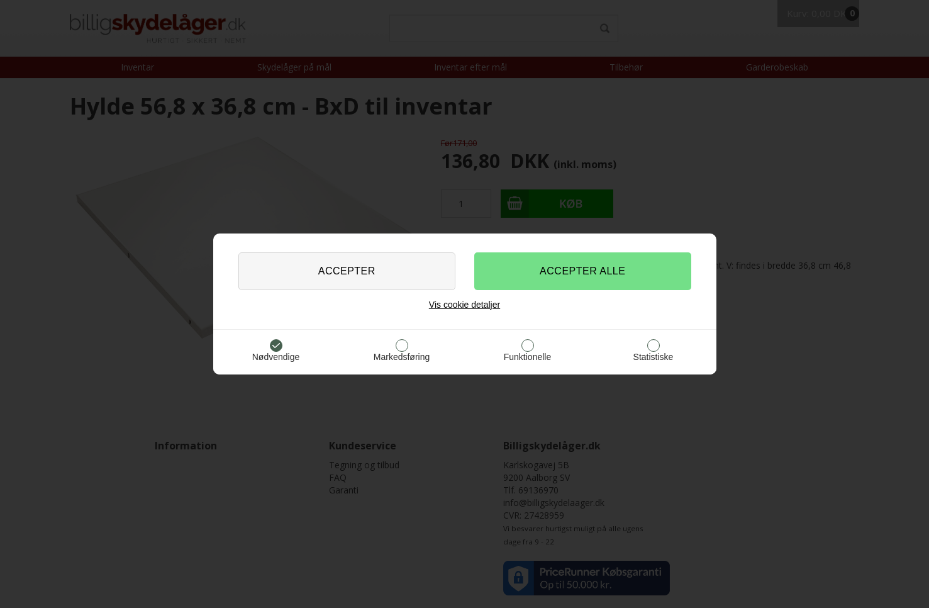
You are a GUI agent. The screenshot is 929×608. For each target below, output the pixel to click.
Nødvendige (276, 357)
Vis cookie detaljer (464, 305)
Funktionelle (528, 357)
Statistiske (653, 357)
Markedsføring (402, 357)
